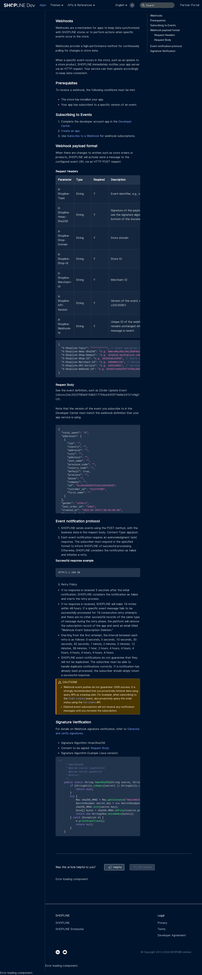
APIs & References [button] (80, 5)
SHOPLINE (63, 922)
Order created (76, 698)
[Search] (157, 5)
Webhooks (156, 15)
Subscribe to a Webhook (83, 136)
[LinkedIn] (59, 952)
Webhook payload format (165, 30)
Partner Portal (189, 5)
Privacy (162, 922)
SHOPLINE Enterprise (70, 929)
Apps (43, 5)
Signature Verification (162, 51)
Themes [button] (55, 5)
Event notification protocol (166, 46)
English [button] (120, 5)
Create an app (70, 131)
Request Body (100, 748)
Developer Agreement (172, 935)
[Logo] (20, 5)
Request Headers (164, 35)
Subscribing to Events (163, 25)
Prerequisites (158, 20)
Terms (162, 929)
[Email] (66, 952)
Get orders (89, 702)
